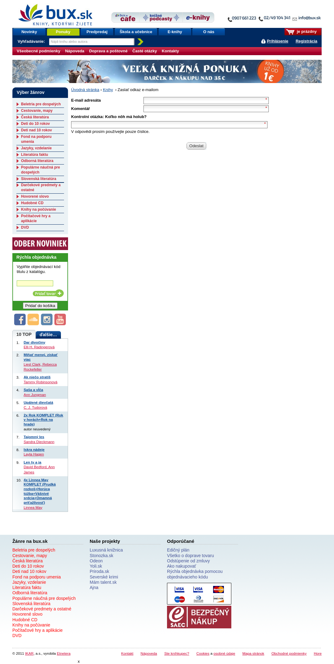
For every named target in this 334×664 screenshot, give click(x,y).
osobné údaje (224, 653)
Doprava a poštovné (108, 51)
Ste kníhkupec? (176, 653)
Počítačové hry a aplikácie (35, 218)
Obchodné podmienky (289, 653)
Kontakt (127, 653)
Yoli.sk (96, 566)
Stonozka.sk (101, 555)
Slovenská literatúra (38, 179)
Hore (318, 653)
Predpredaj (97, 31)
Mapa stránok (253, 653)
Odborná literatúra (37, 161)
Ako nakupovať (181, 566)
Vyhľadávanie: (32, 41)
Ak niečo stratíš (37, 377)
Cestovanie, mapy (37, 110)
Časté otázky (144, 51)
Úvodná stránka (85, 89)
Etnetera (64, 653)
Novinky (29, 31)
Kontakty (170, 51)
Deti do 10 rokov (35, 123)
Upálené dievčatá (38, 402)
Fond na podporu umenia (36, 576)
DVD (25, 227)
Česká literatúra (35, 117)
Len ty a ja (32, 462)
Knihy (108, 89)
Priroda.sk (99, 571)
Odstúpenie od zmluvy (188, 560)
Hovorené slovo (35, 196)
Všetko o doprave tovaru (190, 555)
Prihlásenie (277, 41)
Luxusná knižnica (106, 549)
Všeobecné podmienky (38, 51)
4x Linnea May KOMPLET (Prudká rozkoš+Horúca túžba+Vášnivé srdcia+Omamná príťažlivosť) (40, 491)
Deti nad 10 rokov (36, 130)
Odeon (96, 560)
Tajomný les (34, 437)
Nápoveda (74, 51)
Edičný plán (178, 549)
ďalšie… (48, 334)
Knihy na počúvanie (38, 209)
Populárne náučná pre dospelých (44, 598)
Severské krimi (104, 576)
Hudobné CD (32, 203)
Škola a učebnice (136, 31)
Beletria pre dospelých (41, 104)
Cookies (202, 653)
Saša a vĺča (33, 390)
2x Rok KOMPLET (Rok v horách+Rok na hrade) (43, 419)
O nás (208, 31)
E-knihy (175, 31)
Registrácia (306, 41)
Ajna (94, 587)
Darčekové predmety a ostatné (41, 608)
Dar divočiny (34, 342)
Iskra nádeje (34, 449)
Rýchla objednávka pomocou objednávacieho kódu (195, 574)
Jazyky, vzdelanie (36, 148)
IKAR (29, 653)
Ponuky (63, 31)
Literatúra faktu (34, 154)
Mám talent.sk (103, 582)
